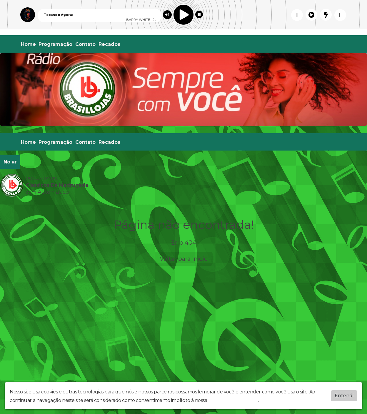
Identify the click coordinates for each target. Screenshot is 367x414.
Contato (85, 44)
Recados (109, 44)
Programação (55, 44)
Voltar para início (184, 258)
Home (28, 44)
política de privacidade (233, 400)
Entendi (344, 395)
